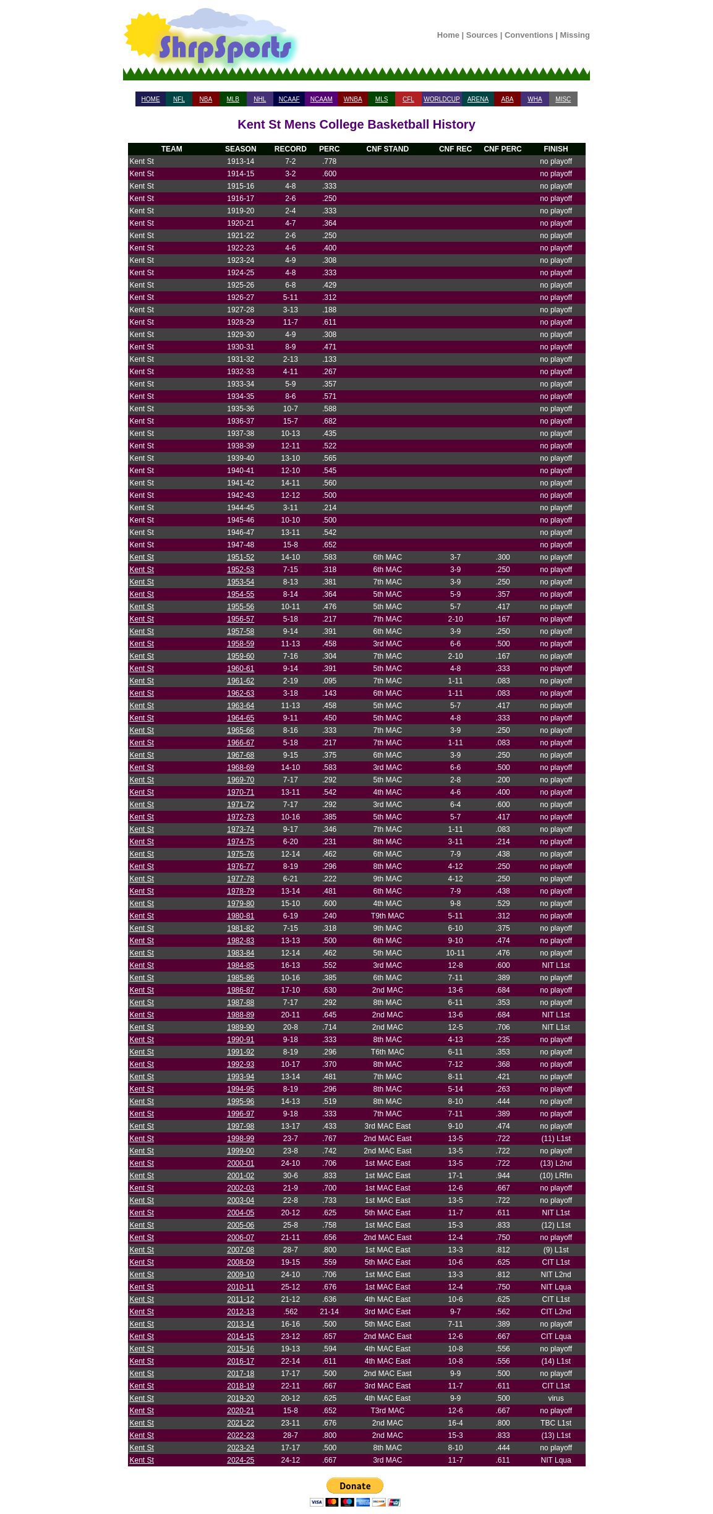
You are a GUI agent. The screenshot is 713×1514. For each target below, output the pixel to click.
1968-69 (240, 767)
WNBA (353, 99)
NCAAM (321, 99)
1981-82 (240, 928)
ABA (507, 99)
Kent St (142, 557)
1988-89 (240, 1015)
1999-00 (240, 1151)
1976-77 (240, 866)
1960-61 (240, 668)
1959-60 (240, 656)
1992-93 (240, 1064)
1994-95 (240, 1089)
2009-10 (240, 1274)
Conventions (529, 35)
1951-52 (240, 557)
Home (448, 35)
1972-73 (240, 817)
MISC (563, 99)
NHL (260, 99)
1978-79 (240, 891)
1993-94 (240, 1076)
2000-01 (240, 1163)
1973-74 (240, 829)
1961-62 (240, 681)
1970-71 (240, 792)
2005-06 (240, 1225)
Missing (575, 35)
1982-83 (240, 940)
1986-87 (240, 990)
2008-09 (240, 1262)
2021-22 (240, 1423)
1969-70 (240, 780)
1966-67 (240, 742)
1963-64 (240, 705)
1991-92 (240, 1052)
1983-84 (240, 953)
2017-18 (240, 1373)
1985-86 (240, 977)
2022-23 (240, 1435)
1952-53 (240, 569)
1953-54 (240, 582)
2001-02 (240, 1175)
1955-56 (240, 606)
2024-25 (240, 1460)
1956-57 (240, 619)
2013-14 (240, 1324)
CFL (408, 99)
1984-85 (240, 965)
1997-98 (240, 1126)
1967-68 (240, 755)
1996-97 (240, 1114)
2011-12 (240, 1299)
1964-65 (240, 718)
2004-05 (240, 1212)
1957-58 (240, 631)
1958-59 (240, 643)
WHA (534, 99)
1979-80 (240, 903)
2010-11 (240, 1287)
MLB (232, 99)
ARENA (478, 99)
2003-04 (240, 1200)
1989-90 (240, 1027)
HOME (151, 99)
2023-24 (240, 1447)
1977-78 (240, 879)
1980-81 (240, 916)
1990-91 (240, 1039)
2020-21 (240, 1410)
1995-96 (240, 1101)
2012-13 (240, 1311)
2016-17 (240, 1361)
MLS (381, 99)
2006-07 (240, 1237)
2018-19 (240, 1386)
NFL (179, 99)
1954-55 (240, 594)
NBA (206, 99)
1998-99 (240, 1138)
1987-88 (240, 1002)
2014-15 (240, 1336)
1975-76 (240, 854)
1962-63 (240, 693)
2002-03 (240, 1188)
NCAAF (289, 99)
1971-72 (240, 804)
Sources (482, 35)
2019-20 (240, 1398)
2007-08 (240, 1250)
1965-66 (240, 730)
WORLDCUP (441, 99)
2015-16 (240, 1349)
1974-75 (240, 841)
